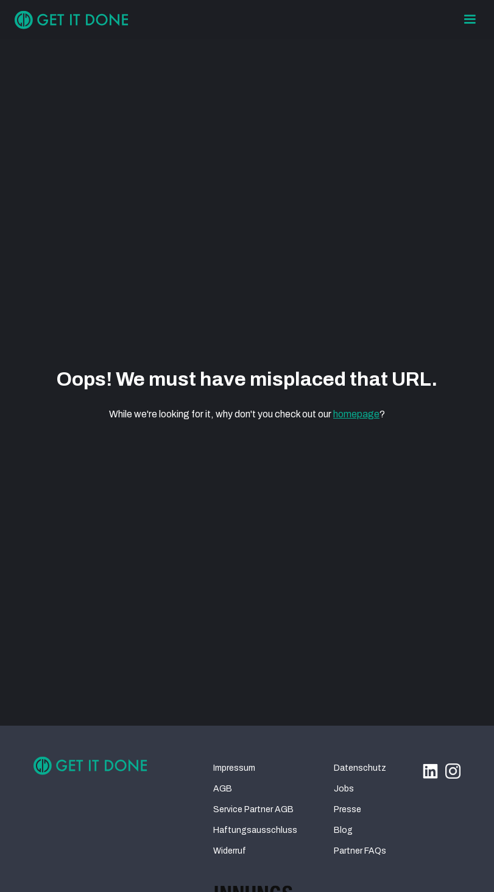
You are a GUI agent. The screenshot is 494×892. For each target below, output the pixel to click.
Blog (343, 830)
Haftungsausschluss (255, 830)
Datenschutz (360, 768)
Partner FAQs (360, 850)
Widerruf (229, 850)
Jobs (344, 788)
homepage (356, 414)
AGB (222, 788)
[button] (469, 19)
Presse (347, 809)
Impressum (234, 768)
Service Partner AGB (253, 809)
